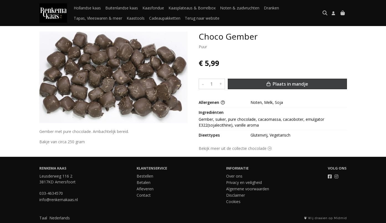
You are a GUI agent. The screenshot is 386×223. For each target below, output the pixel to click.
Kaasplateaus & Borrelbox (192, 8)
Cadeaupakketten (164, 18)
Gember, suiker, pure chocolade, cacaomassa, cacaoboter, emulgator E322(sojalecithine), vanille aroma (262, 122)
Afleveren (145, 188)
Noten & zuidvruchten (239, 8)
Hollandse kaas (87, 8)
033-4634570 (51, 193)
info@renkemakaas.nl (58, 199)
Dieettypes (209, 135)
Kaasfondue (153, 8)
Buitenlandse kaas (121, 8)
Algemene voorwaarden (247, 188)
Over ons (234, 176)
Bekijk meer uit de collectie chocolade (235, 148)
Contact (144, 195)
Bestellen (145, 176)
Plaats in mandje (287, 84)
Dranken (271, 8)
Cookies (233, 201)
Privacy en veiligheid (244, 182)
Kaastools (136, 18)
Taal (43, 218)
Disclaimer (235, 195)
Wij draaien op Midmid (325, 218)
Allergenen (212, 102)
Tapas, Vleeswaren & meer (98, 18)
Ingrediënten (211, 112)
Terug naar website (202, 18)
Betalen (143, 182)
